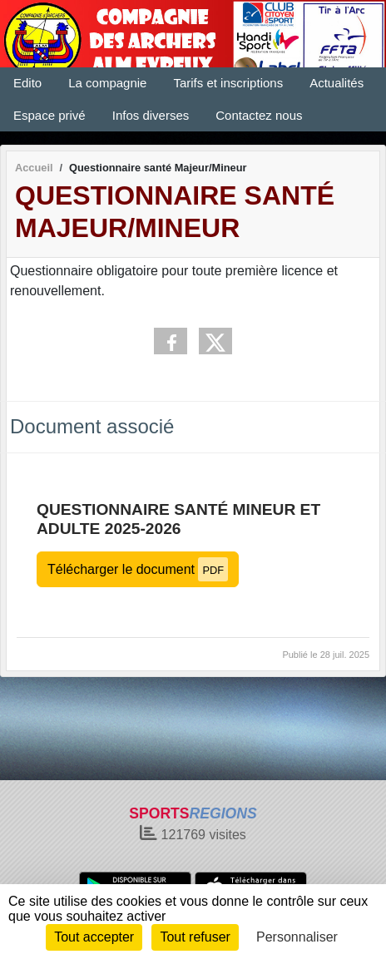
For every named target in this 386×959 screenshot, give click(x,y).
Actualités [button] (336, 83)
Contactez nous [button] (258, 115)
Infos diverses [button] (151, 115)
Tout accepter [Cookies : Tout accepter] (94, 937)
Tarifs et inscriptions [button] (228, 83)
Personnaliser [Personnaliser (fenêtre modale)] (297, 937)
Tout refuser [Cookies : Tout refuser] (195, 937)
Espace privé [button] (49, 115)
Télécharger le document (137, 569)
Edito (27, 83)
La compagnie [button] (107, 83)
